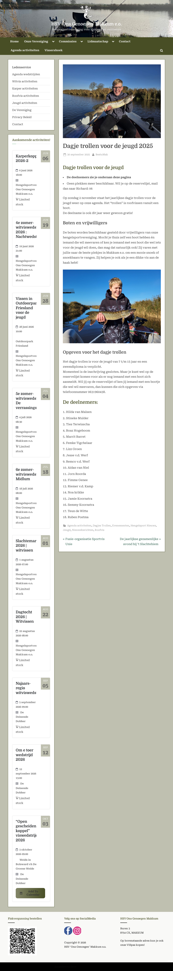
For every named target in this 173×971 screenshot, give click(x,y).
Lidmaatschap (98, 41)
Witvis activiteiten (24, 81)
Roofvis (99, 530)
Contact (124, 41)
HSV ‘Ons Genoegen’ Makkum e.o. (86, 24)
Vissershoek (54, 50)
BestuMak (102, 154)
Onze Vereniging (36, 41)
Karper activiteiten (25, 88)
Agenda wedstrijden (26, 74)
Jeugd (67, 530)
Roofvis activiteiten (25, 95)
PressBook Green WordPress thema (98, 966)
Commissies (68, 41)
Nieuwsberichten (82, 530)
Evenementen (120, 525)
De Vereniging (21, 110)
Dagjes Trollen (102, 525)
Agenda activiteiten (25, 50)
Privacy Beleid (22, 117)
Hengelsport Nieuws (143, 525)
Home (14, 41)
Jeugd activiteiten (24, 103)
